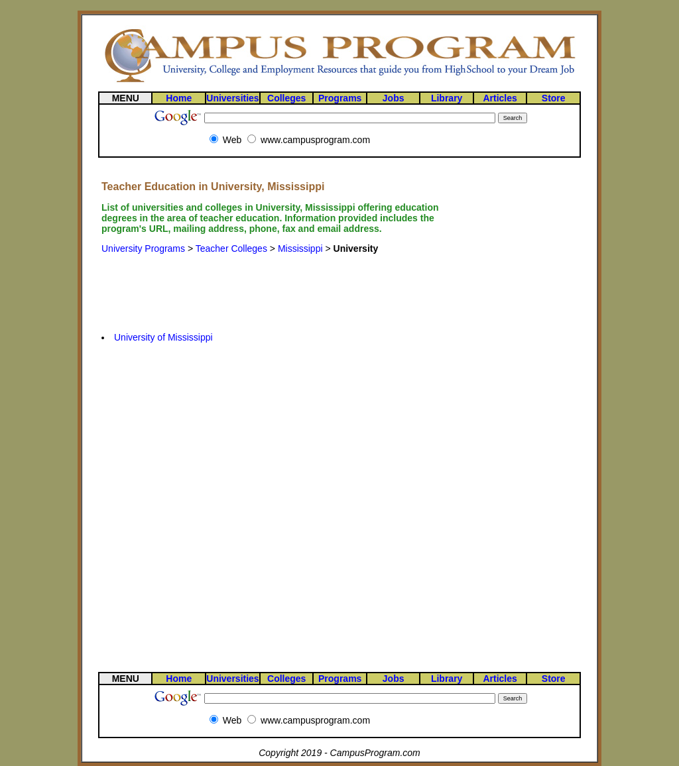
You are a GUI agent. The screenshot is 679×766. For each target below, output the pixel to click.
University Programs (143, 248)
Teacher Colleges (231, 248)
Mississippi (300, 248)
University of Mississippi (163, 337)
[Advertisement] (281, 283)
